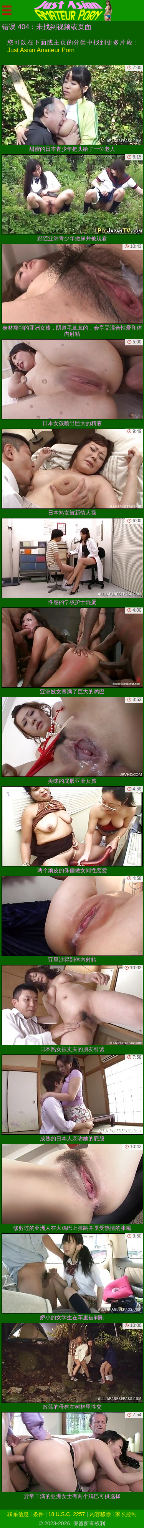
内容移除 (100, 1514)
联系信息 (18, 1514)
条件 (38, 1514)
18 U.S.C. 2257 (66, 1514)
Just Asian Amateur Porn (40, 50)
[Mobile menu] (7, 10)
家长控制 (126, 1514)
